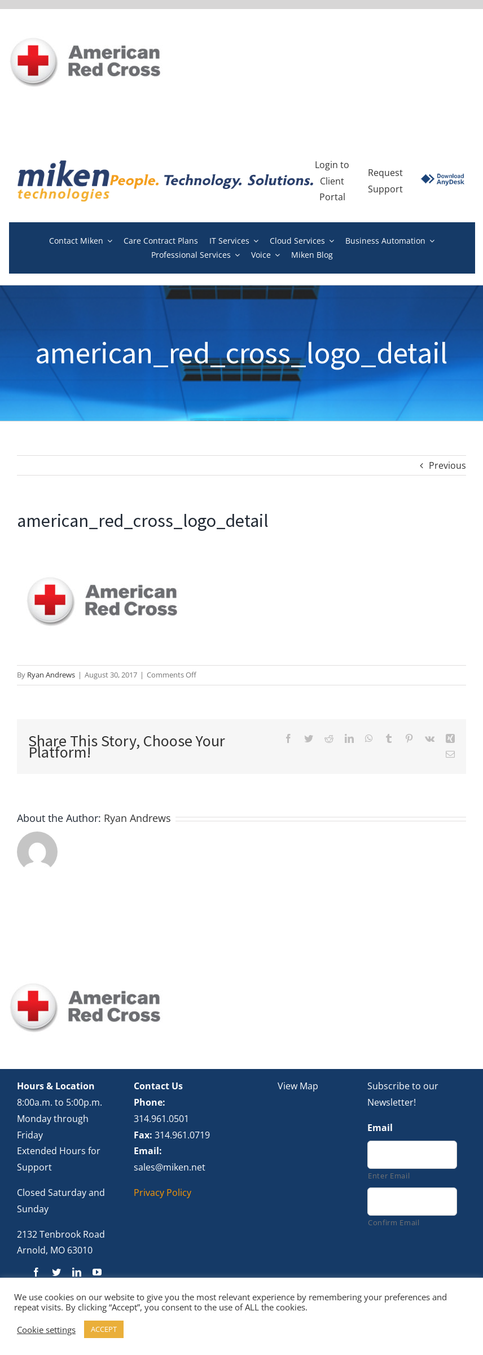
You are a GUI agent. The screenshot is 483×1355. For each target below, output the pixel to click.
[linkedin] (76, 1272)
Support (385, 189)
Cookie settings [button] (46, 1330)
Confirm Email (394, 1222)
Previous (447, 465)
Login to (332, 165)
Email (380, 1128)
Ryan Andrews (51, 675)
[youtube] (97, 1272)
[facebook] (36, 1272)
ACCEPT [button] (104, 1329)
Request (385, 172)
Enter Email (389, 1176)
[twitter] (56, 1272)
